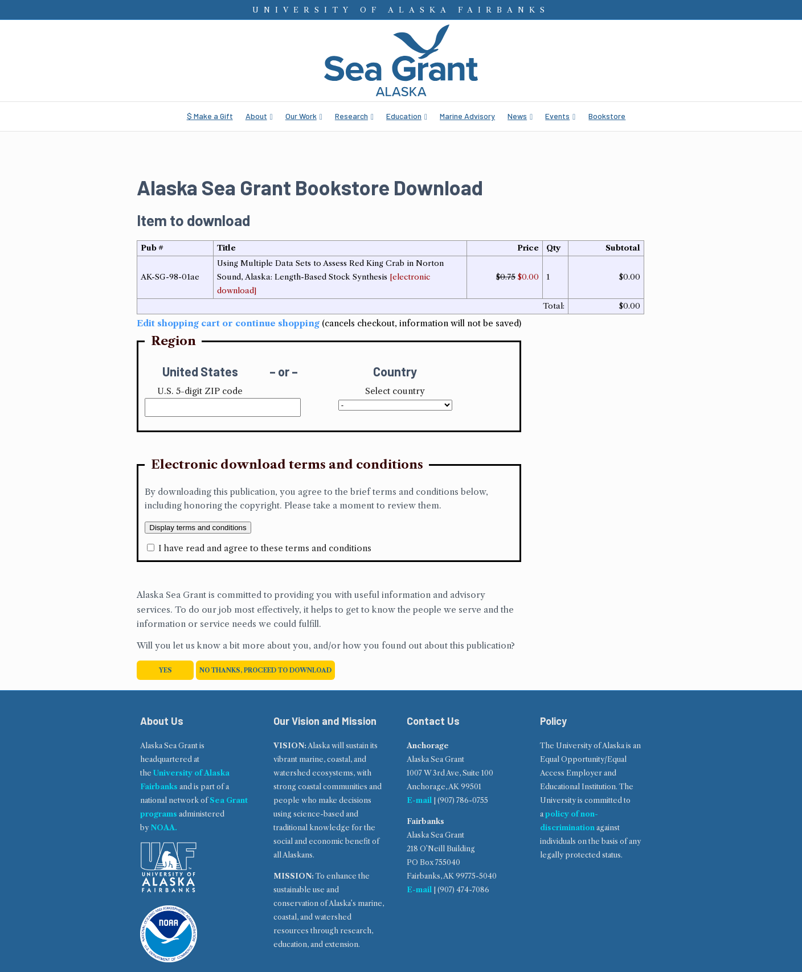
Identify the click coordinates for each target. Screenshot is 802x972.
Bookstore (606, 116)
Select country (395, 390)
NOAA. (163, 827)
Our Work (301, 116)
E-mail (419, 800)
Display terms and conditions (197, 527)
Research (351, 116)
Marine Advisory (467, 116)
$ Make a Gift (210, 116)
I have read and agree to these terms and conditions (264, 548)
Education (404, 116)
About (256, 116)
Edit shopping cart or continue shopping (228, 323)
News (517, 116)
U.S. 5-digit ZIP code (200, 390)
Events (557, 116)
